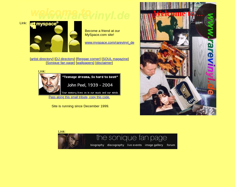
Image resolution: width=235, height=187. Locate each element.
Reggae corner (88, 59)
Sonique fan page (60, 63)
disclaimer (104, 63)
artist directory (42, 59)
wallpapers (85, 63)
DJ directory (65, 59)
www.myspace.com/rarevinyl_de (109, 42)
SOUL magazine (115, 59)
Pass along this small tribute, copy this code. (79, 97)
